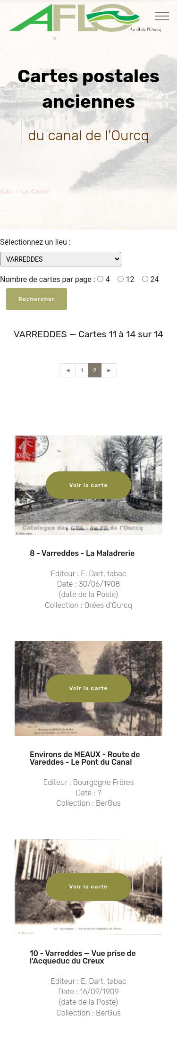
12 (126, 279)
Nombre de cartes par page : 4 (55, 279)
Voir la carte (88, 485)
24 (150, 279)
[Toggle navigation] (162, 15)
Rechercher (36, 299)
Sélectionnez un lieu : (35, 242)
